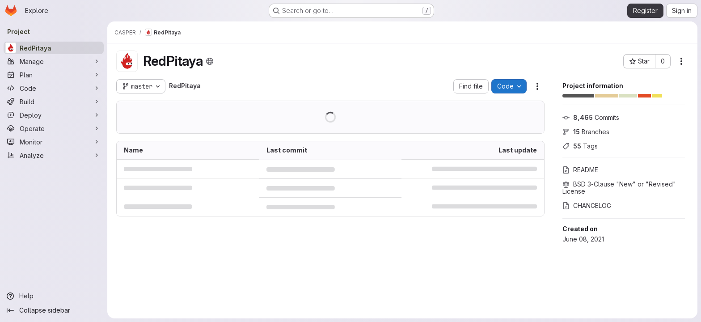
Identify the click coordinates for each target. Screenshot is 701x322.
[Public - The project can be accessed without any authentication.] (209, 61)
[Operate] (54, 128)
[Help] (54, 296)
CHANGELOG (586, 205)
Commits (590, 117)
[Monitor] (54, 142)
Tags (580, 146)
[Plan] (54, 74)
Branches (585, 132)
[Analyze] (54, 155)
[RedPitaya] (54, 48)
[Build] (54, 101)
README (580, 170)
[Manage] (54, 61)
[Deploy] (54, 115)
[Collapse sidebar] (54, 310)
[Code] (54, 88)
